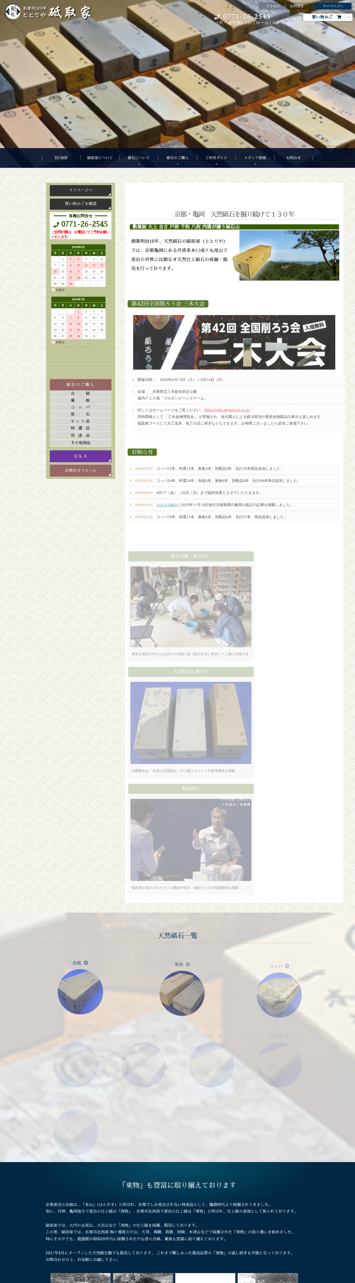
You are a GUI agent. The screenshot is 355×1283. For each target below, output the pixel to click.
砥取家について (100, 158)
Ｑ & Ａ (80, 456)
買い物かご (327, 17)
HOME (61, 158)
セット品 (80, 421)
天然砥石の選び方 (118, 1217)
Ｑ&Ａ (109, 1225)
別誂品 (80, 436)
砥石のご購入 (177, 158)
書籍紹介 (168, 1233)
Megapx (164, 1278)
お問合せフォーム (80, 471)
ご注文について (117, 1209)
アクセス (273, 6)
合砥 (80, 394)
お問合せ (297, 6)
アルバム (168, 1209)
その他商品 (80, 443)
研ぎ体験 (111, 1233)
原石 (80, 414)
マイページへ (333, 6)
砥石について (139, 158)
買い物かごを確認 (80, 204)
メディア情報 (255, 158)
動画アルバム (171, 1217)
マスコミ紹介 (167, 509)
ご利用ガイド (216, 158)
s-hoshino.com (202, 1278)
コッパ (80, 407)
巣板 (80, 400)
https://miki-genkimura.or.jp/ (229, 414)
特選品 (80, 428)
